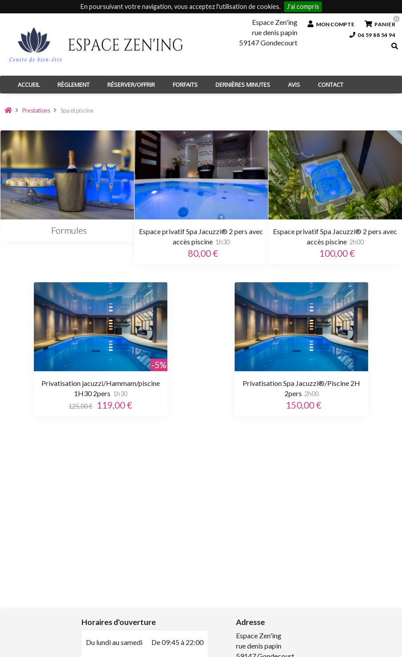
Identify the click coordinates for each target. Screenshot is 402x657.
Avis (294, 85)
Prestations (36, 110)
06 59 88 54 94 (372, 35)
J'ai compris (303, 6)
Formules (67, 230)
